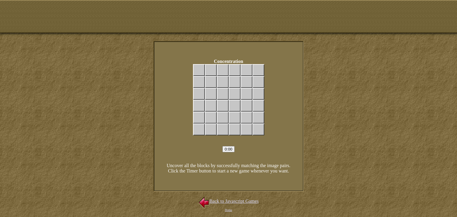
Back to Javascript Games (228, 201)
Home (228, 210)
